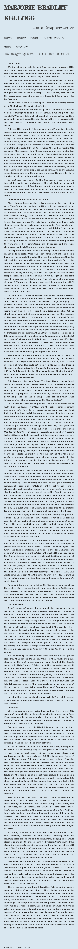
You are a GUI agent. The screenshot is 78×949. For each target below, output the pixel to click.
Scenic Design (54, 38)
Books (34, 38)
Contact (22, 47)
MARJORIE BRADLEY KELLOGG (35, 13)
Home (8, 38)
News (7, 47)
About (21, 38)
